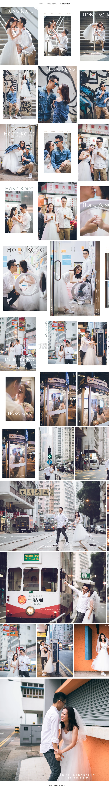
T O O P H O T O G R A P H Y (55, 785)
